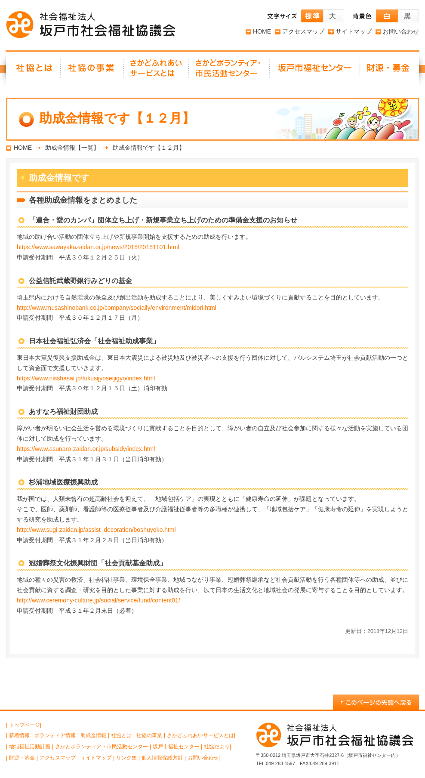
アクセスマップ (303, 31)
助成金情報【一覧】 (72, 147)
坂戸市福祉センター (315, 71)
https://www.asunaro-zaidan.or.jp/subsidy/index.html (86, 448)
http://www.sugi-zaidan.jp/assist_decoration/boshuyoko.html (96, 529)
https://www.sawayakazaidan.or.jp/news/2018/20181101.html (98, 247)
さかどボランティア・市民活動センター (101, 747)
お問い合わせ (401, 31)
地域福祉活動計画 (29, 747)
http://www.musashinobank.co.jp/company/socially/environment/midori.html (116, 307)
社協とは (33, 71)
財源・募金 (389, 71)
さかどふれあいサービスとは (156, 71)
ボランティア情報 (55, 735)
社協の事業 (92, 71)
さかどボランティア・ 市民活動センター (229, 71)
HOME (262, 31)
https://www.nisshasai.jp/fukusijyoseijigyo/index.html (86, 378)
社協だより (217, 747)
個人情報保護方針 (162, 758)
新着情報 (19, 735)
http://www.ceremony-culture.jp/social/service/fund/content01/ (98, 600)
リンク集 (126, 758)
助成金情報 (93, 735)
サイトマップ (354, 31)
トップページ (24, 725)
